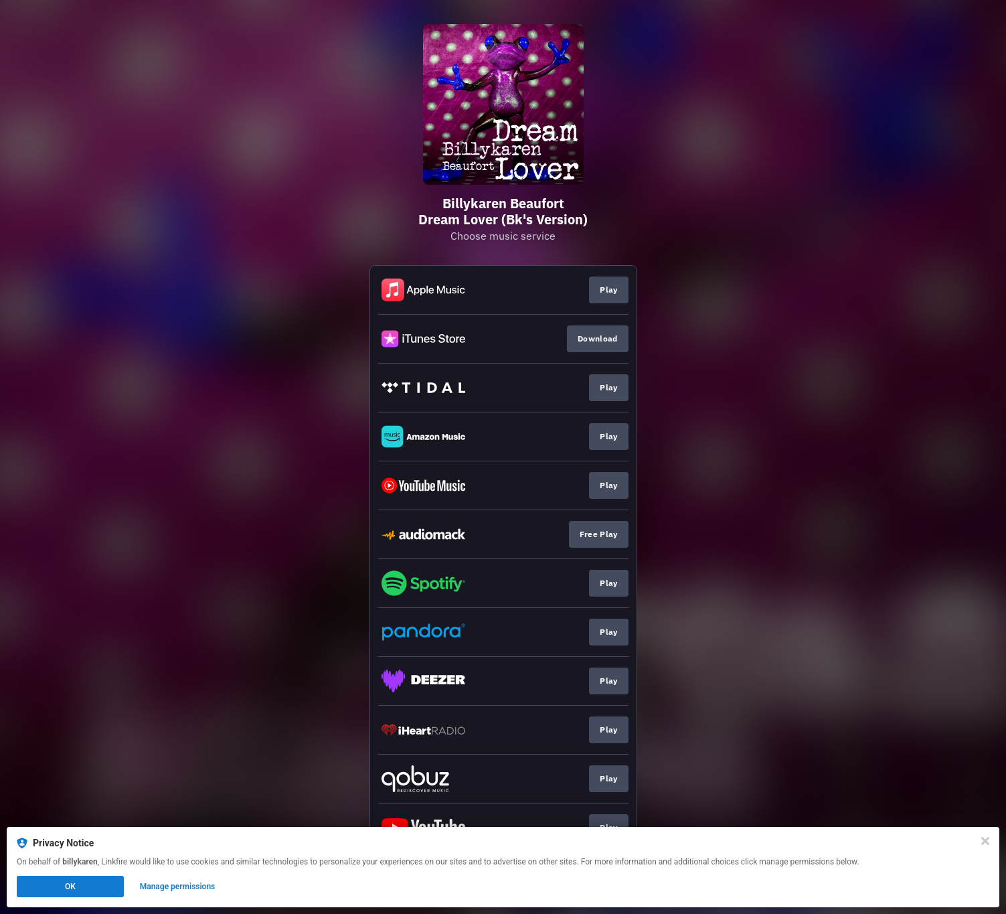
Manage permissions (178, 886)
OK (70, 886)
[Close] (985, 841)
